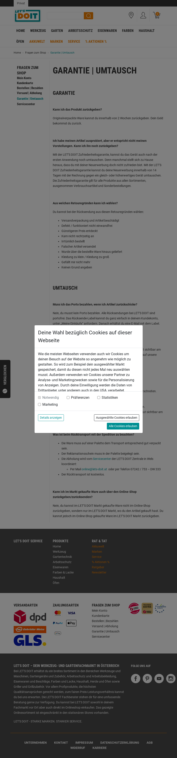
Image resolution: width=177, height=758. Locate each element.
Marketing (50, 404)
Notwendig (50, 397)
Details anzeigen (51, 417)
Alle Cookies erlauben (123, 426)
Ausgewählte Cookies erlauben (116, 417)
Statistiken (110, 397)
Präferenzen (80, 397)
